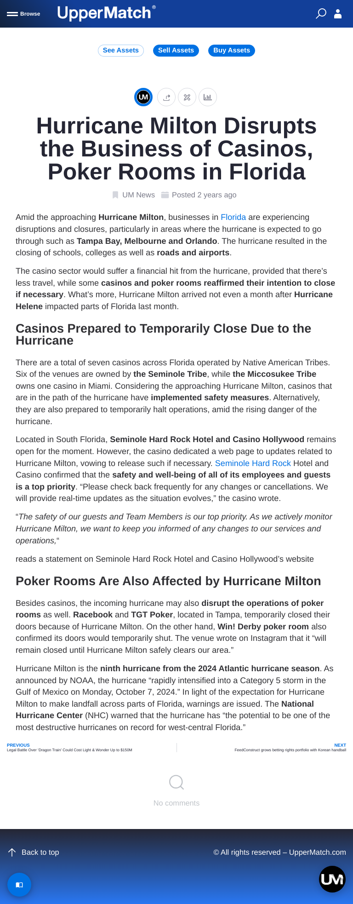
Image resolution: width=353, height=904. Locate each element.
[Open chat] (332, 879)
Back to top (33, 852)
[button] (166, 96)
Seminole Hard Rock (253, 463)
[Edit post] (187, 96)
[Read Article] (19, 885)
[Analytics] (208, 96)
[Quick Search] (320, 14)
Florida (233, 217)
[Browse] (23, 13)
